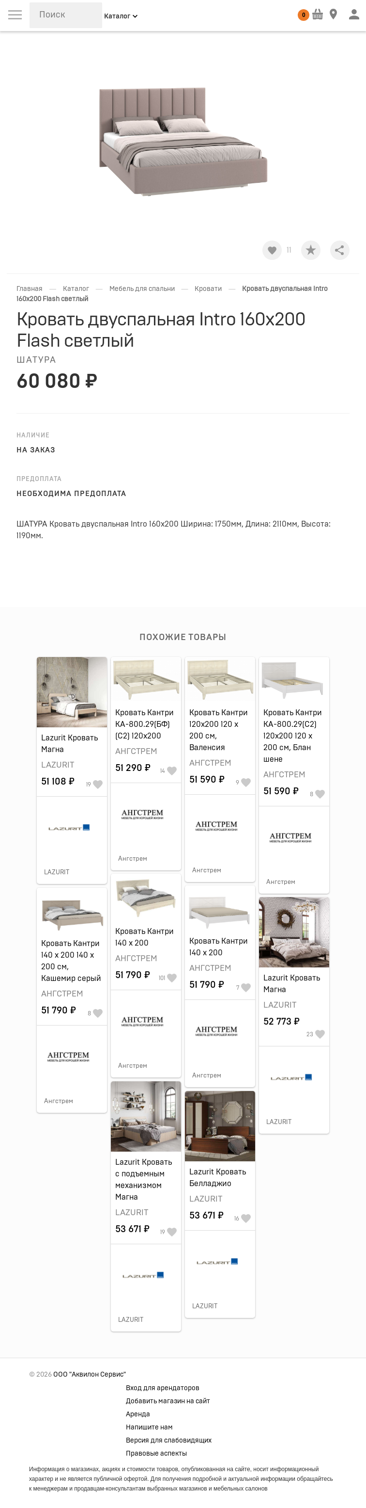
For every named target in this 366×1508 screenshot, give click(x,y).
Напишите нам (149, 1427)
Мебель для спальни (142, 289)
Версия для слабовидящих (169, 1440)
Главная (29, 289)
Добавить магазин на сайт (168, 1401)
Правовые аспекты (156, 1453)
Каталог (76, 289)
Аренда (138, 1414)
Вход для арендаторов (162, 1388)
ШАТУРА (36, 360)
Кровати (208, 289)
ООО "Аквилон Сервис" (89, 1374)
